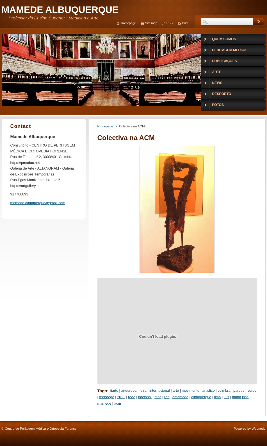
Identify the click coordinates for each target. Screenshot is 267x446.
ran (167, 397)
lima (217, 397)
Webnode (258, 428)
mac (157, 397)
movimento (191, 390)
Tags (102, 390)
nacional (145, 397)
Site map (151, 23)
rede (131, 397)
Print (185, 23)
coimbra (224, 390)
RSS (169, 23)
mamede (104, 403)
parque (239, 390)
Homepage (105, 126)
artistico (208, 390)
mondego (106, 397)
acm (117, 403)
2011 (121, 397)
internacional (159, 390)
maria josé (240, 397)
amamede (180, 397)
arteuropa (128, 390)
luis (226, 397)
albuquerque (201, 397)
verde (251, 390)
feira (143, 390)
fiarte (114, 390)
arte (176, 390)
